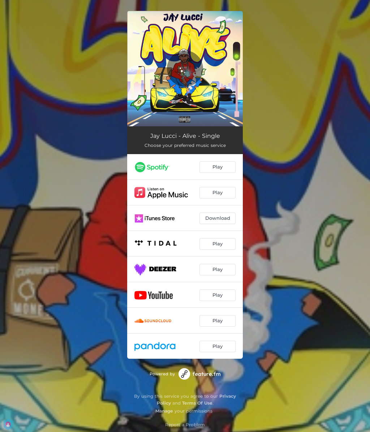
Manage (164, 411)
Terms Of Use (197, 403)
